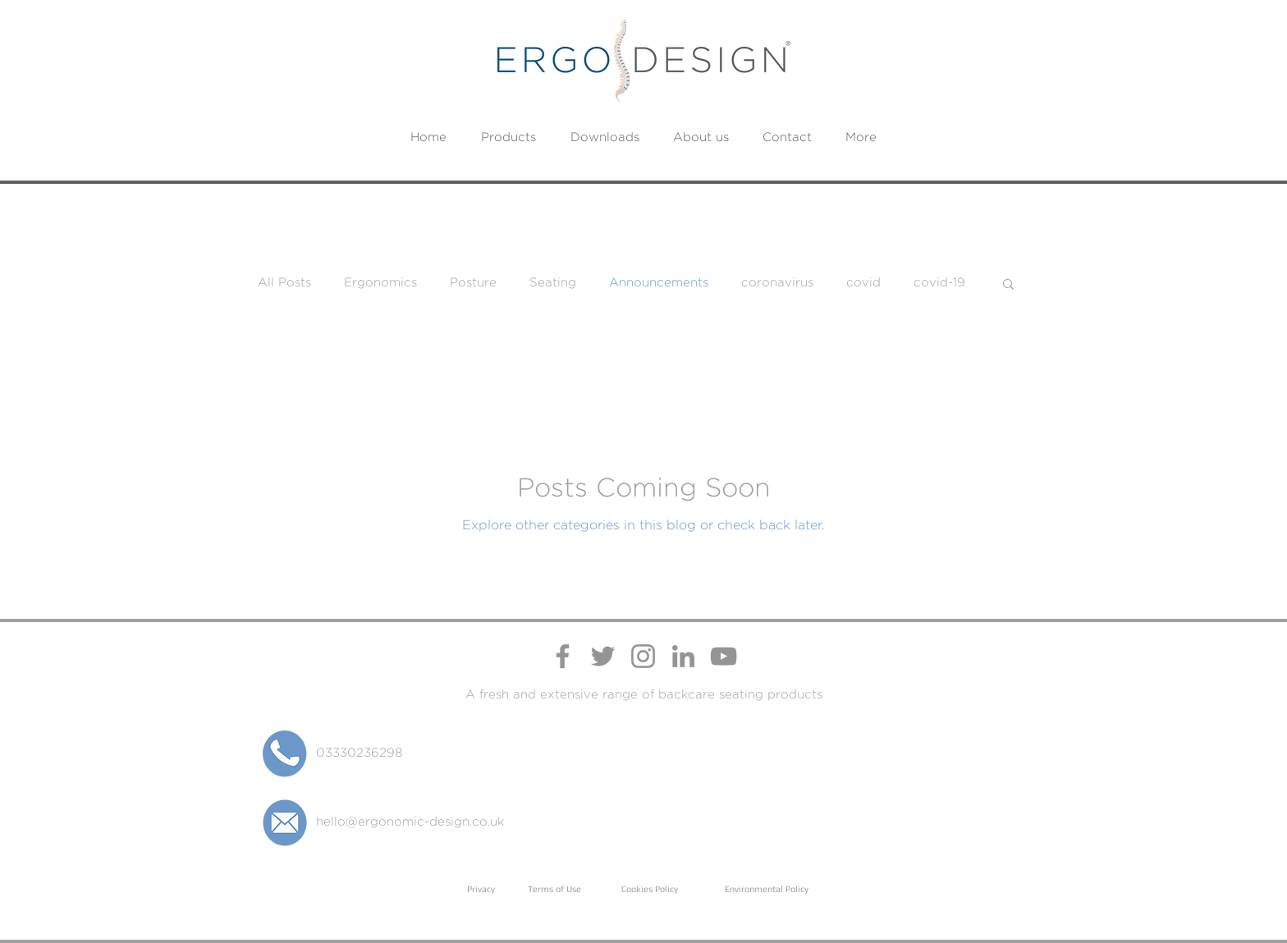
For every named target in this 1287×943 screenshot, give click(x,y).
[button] (1008, 285)
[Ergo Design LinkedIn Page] (683, 656)
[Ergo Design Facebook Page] (563, 656)
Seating (552, 283)
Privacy (481, 889)
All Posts (284, 283)
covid (863, 283)
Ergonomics (380, 283)
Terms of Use (554, 889)
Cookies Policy (649, 889)
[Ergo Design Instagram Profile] (643, 656)
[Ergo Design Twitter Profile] (603, 656)
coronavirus (777, 283)
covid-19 (939, 283)
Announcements (658, 283)
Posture (473, 283)
